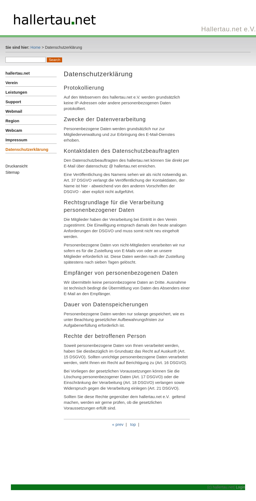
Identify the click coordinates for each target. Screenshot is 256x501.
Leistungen (16, 92)
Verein (11, 82)
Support (13, 101)
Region (12, 120)
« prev (118, 424)
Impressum (16, 140)
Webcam (13, 130)
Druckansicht (16, 166)
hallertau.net (17, 73)
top (133, 424)
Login (240, 487)
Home (36, 47)
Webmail (13, 111)
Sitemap (12, 172)
